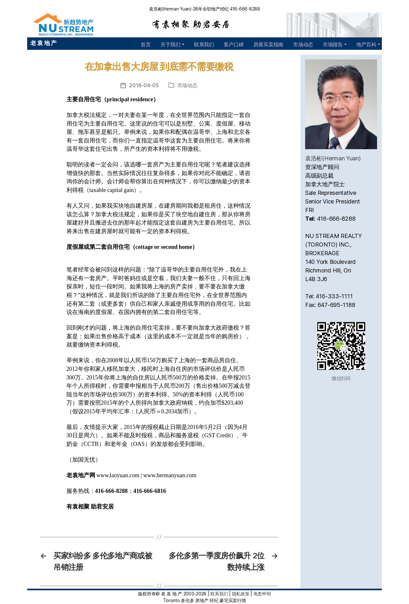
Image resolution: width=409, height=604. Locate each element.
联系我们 (204, 44)
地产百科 (366, 44)
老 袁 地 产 (43, 43)
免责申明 (262, 593)
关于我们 (170, 44)
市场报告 (333, 44)
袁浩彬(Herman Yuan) (333, 158)
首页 (145, 44)
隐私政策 (241, 593)
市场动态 (303, 44)
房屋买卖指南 (268, 44)
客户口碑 (234, 44)
